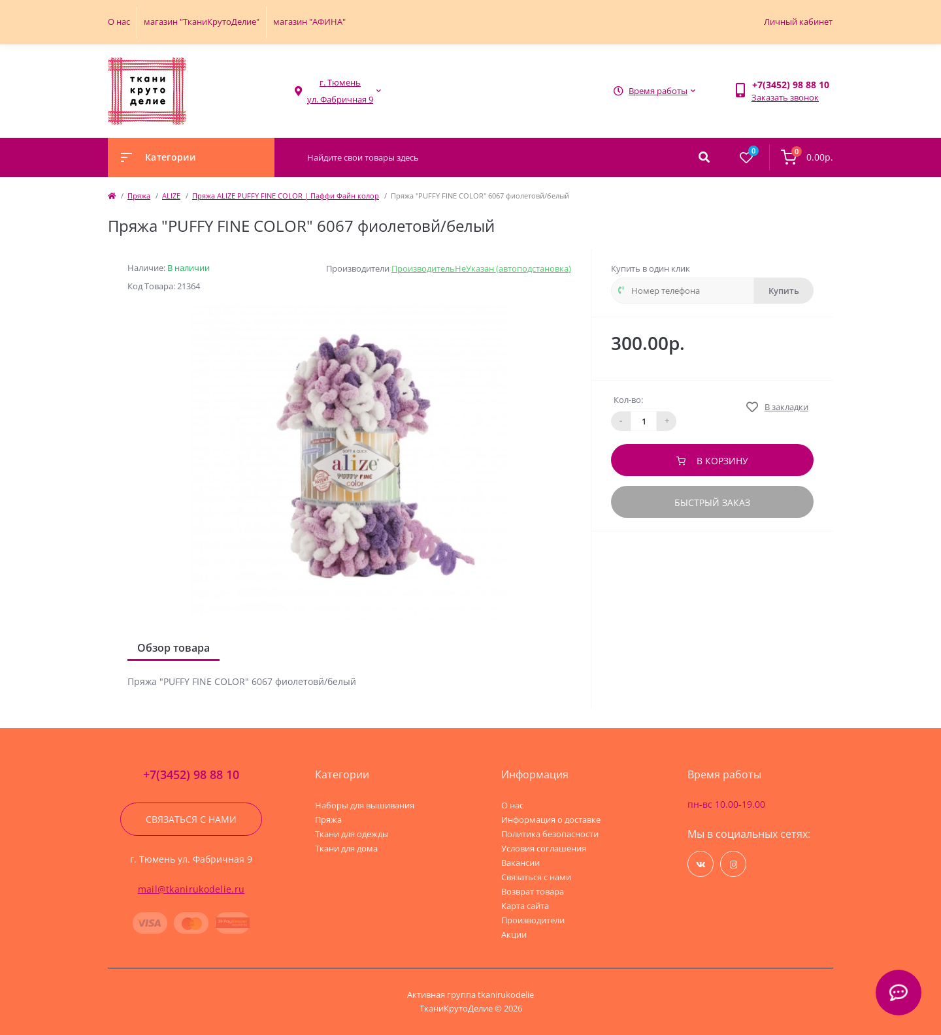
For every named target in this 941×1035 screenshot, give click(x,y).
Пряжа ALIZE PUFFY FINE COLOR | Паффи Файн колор (285, 195)
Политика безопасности (550, 834)
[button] (340, 91)
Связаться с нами (191, 819)
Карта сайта (525, 906)
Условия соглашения (543, 848)
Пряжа (138, 195)
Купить (783, 290)
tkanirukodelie (506, 994)
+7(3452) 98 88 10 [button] (191, 774)
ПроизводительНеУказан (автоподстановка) (481, 268)
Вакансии (520, 862)
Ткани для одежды (352, 834)
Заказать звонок (785, 97)
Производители (533, 920)
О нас (119, 21)
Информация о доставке (551, 819)
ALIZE (171, 195)
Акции (514, 934)
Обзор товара (173, 648)
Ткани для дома (346, 848)
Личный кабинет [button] (798, 21)
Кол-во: (628, 400)
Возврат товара (532, 891)
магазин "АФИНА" (309, 21)
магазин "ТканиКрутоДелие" (201, 21)
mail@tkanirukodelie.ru (191, 889)
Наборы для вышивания (364, 805)
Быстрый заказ (712, 502)
